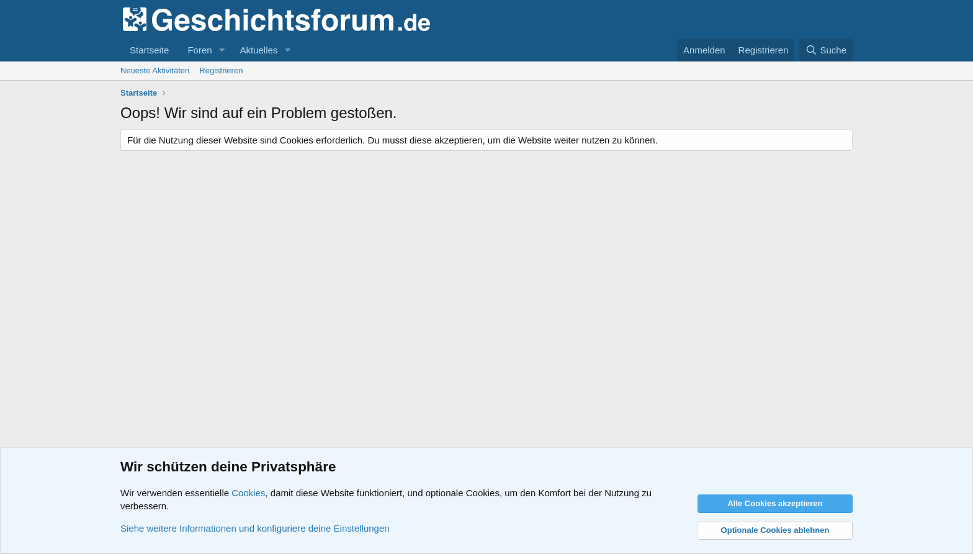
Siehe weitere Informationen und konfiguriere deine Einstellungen (255, 528)
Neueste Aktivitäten (154, 70)
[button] (221, 50)
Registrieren (221, 70)
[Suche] (826, 50)
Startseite (149, 50)
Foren (199, 50)
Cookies (248, 493)
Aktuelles (258, 50)
